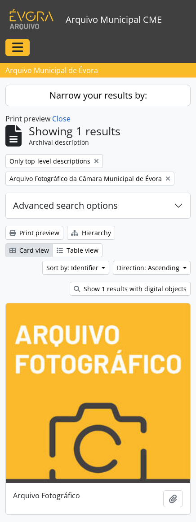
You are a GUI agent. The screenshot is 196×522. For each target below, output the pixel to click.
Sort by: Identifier (73, 267)
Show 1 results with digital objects (130, 289)
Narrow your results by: (98, 95)
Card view (29, 250)
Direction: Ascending (149, 267)
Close (61, 119)
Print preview (34, 233)
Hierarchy (91, 233)
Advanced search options (65, 205)
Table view (77, 250)
